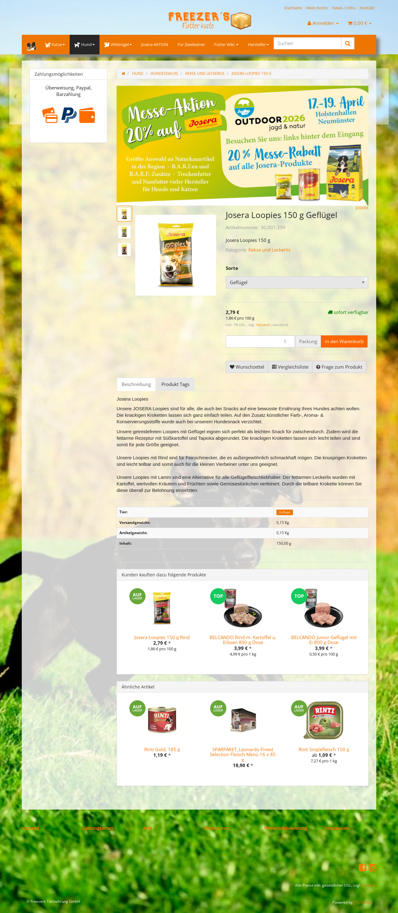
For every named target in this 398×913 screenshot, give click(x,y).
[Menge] (260, 341)
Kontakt (367, 8)
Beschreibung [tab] (136, 384)
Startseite (293, 8)
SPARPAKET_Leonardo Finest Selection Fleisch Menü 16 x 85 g (243, 754)
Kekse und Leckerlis (269, 250)
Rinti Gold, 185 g (162, 749)
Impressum (337, 828)
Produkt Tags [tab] (175, 384)
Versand (263, 324)
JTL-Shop (363, 902)
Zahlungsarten (97, 828)
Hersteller (258, 44)
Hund (84, 44)
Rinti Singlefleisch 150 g (323, 749)
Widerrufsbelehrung (285, 828)
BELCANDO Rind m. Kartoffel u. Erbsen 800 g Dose (243, 640)
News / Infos (343, 8)
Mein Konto (317, 8)
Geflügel (284, 512)
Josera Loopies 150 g (251, 73)
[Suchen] (307, 43)
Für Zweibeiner (191, 44)
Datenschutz (217, 828)
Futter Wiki (226, 44)
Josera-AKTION (154, 44)
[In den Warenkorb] (344, 341)
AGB (147, 828)
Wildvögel (118, 44)
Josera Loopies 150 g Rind (162, 637)
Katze (55, 44)
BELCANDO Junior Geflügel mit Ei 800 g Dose (324, 640)
